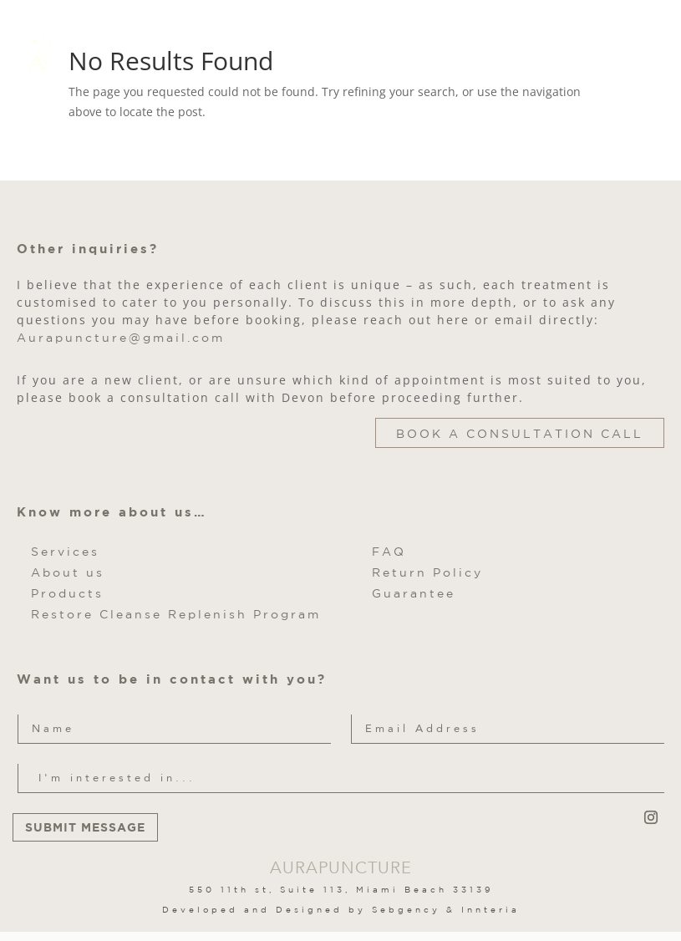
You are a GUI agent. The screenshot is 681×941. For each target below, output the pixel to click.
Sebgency (406, 909)
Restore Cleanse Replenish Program (176, 614)
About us (67, 572)
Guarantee (413, 593)
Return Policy (427, 572)
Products (67, 593)
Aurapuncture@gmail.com (121, 337)
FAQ (389, 551)
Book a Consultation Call (519, 433)
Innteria (490, 909)
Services (65, 551)
